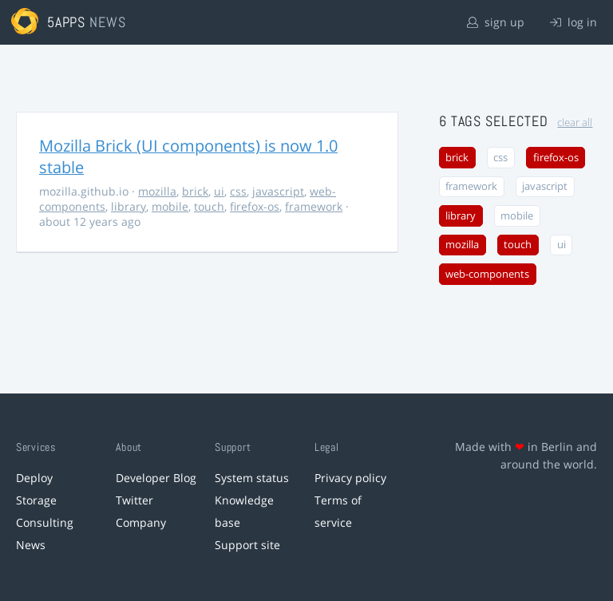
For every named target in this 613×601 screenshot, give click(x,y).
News (30, 544)
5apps (66, 22)
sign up (495, 22)
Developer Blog (156, 477)
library (128, 206)
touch (209, 206)
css (238, 191)
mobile (170, 206)
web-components (487, 274)
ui (219, 191)
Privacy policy (350, 477)
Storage (36, 500)
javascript (278, 191)
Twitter (134, 500)
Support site (247, 544)
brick (195, 191)
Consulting (44, 522)
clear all (574, 122)
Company (141, 522)
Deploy (34, 477)
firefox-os (254, 206)
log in (573, 22)
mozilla (157, 191)
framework (313, 206)
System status (252, 477)
